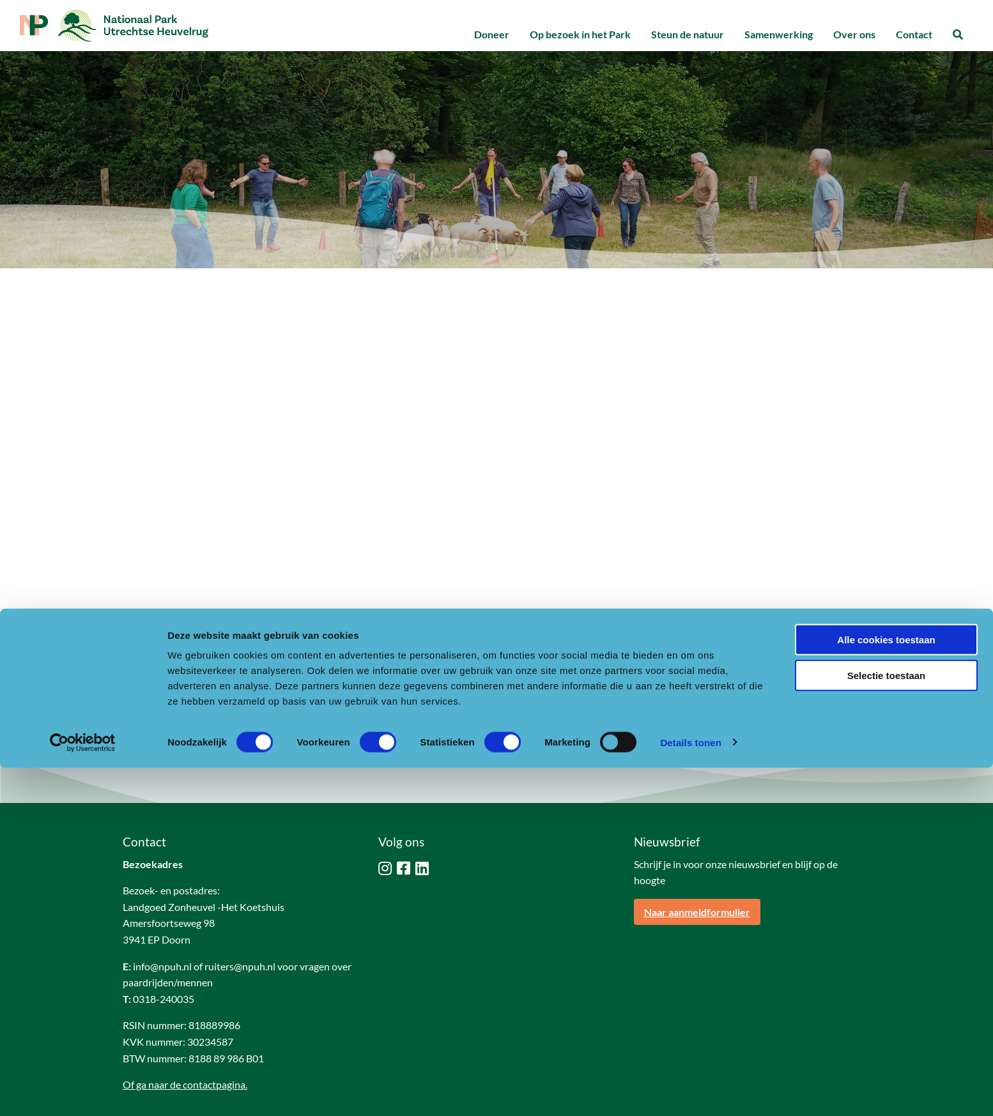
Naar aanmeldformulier (697, 856)
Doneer (491, 34)
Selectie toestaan (886, 1024)
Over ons (854, 34)
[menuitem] (492, 35)
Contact (914, 34)
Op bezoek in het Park (580, 34)
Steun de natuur (687, 34)
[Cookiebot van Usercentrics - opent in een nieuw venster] (83, 1091)
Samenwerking (778, 34)
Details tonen (690, 1090)
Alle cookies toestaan (886, 987)
